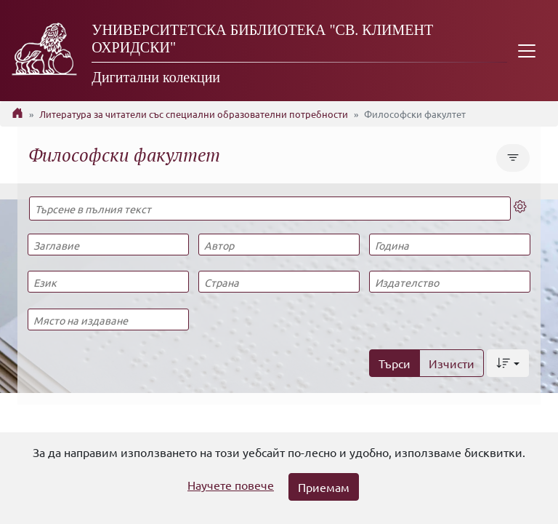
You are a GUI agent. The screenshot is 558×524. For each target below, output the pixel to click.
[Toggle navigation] (526, 50)
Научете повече (230, 484)
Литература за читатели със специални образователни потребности (193, 114)
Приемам (323, 487)
